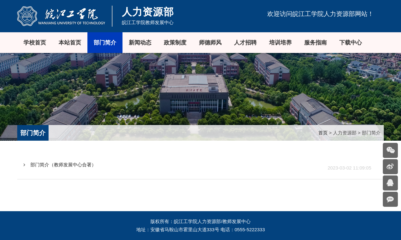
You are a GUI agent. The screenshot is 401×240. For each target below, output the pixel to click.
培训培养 (280, 42)
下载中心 (350, 42)
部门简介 (105, 42)
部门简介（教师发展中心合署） (59, 164)
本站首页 (70, 42)
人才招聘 (245, 42)
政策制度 (175, 42)
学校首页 (34, 42)
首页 (323, 132)
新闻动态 (140, 42)
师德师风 (210, 42)
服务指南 (315, 42)
